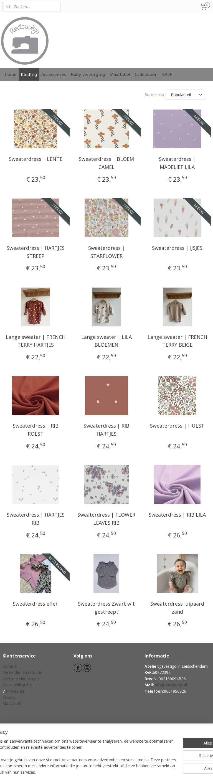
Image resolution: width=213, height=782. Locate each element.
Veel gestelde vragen (21, 678)
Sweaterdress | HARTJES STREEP (36, 251)
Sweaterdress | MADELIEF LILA (177, 162)
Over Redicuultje (17, 684)
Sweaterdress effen (36, 603)
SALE (167, 74)
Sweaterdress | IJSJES (177, 247)
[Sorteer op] (186, 94)
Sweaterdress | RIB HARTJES (106, 429)
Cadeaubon (146, 74)
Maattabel (120, 74)
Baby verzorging (88, 74)
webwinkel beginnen (116, 772)
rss (95, 772)
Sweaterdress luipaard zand (177, 607)
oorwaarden (16, 690)
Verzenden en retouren (23, 671)
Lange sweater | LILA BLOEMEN (106, 340)
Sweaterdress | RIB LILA (177, 514)
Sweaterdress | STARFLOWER (106, 251)
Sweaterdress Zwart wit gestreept (106, 607)
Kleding (29, 74)
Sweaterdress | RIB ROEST (36, 429)
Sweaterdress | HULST (177, 425)
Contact (9, 665)
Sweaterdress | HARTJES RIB (36, 518)
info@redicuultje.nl (170, 684)
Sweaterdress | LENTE (35, 158)
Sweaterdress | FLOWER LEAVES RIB (106, 518)
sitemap (84, 772)
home (10, 74)
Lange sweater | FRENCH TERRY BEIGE (177, 340)
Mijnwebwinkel (165, 772)
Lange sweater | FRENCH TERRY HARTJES (35, 340)
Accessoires (53, 74)
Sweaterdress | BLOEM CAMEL (106, 162)
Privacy (8, 696)
